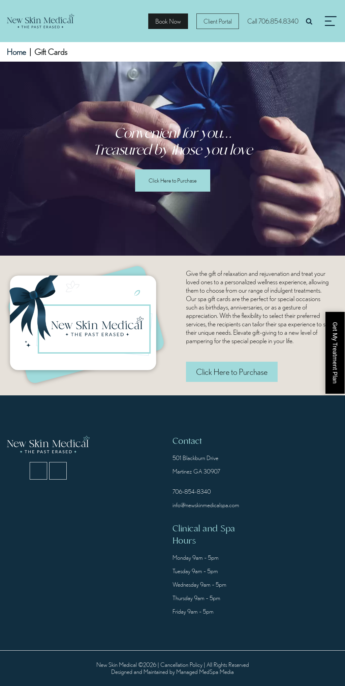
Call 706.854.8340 (273, 21)
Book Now (168, 21)
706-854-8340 (191, 491)
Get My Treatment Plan (335, 353)
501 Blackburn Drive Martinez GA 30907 (196, 464)
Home (16, 51)
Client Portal (217, 21)
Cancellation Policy (181, 664)
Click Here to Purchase (173, 180)
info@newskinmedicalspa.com (205, 505)
